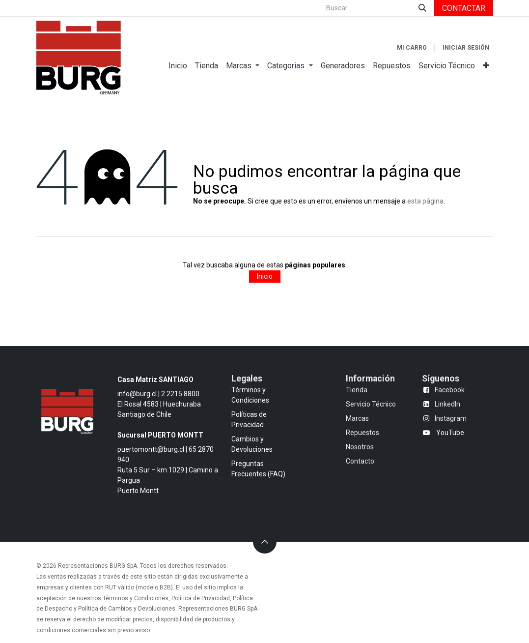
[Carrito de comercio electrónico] (412, 47)
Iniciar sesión (466, 47)
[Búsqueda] (422, 8)
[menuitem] (178, 66)
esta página (425, 201)
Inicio (265, 276)
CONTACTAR (463, 8)
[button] (265, 542)
